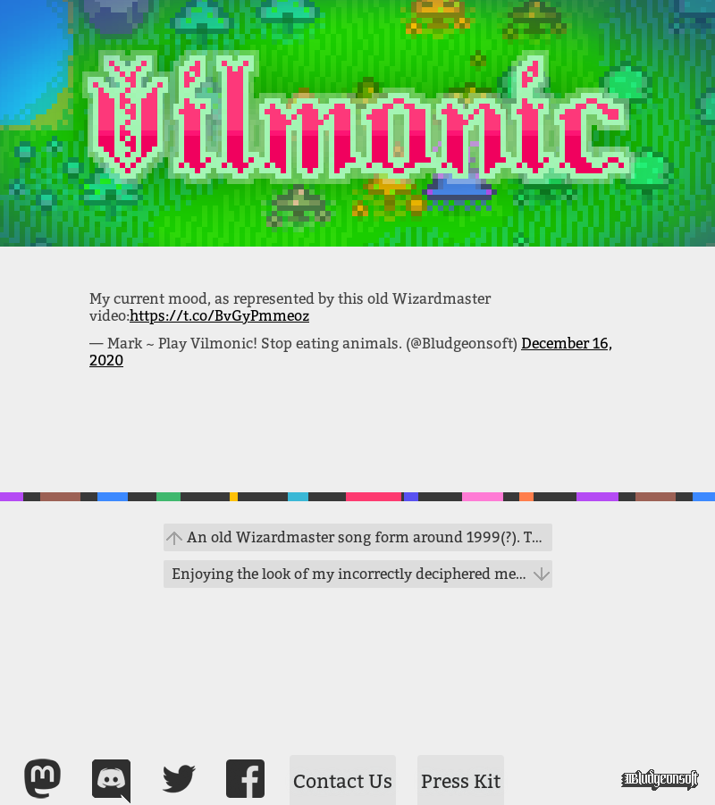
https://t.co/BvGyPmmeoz (219, 315)
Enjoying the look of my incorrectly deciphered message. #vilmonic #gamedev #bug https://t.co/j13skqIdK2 (362, 574)
